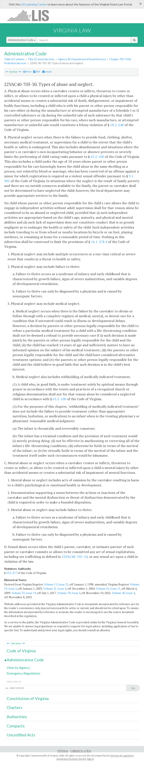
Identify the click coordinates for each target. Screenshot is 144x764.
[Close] (140, 3)
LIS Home (62, 751)
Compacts (16, 725)
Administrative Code (22, 40)
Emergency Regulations (23, 673)
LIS (30, 15)
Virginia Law (72, 30)
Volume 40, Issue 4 (123, 593)
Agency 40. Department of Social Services (82, 59)
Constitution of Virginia (28, 698)
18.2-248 (117, 125)
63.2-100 (97, 156)
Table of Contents (14, 59)
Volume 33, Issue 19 (23, 593)
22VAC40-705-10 (75, 556)
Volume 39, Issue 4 (68, 593)
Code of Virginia (21, 650)
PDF (36, 71)
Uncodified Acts (21, 734)
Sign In (90, 759)
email (46, 71)
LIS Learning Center (34, 4)
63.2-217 (11, 573)
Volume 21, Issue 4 (54, 588)
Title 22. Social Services (41, 59)
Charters (14, 707)
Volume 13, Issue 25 (56, 584)
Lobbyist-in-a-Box (81, 751)
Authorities (17, 716)
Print (27, 71)
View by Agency (18, 667)
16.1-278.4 (99, 241)
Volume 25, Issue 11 (108, 588)
